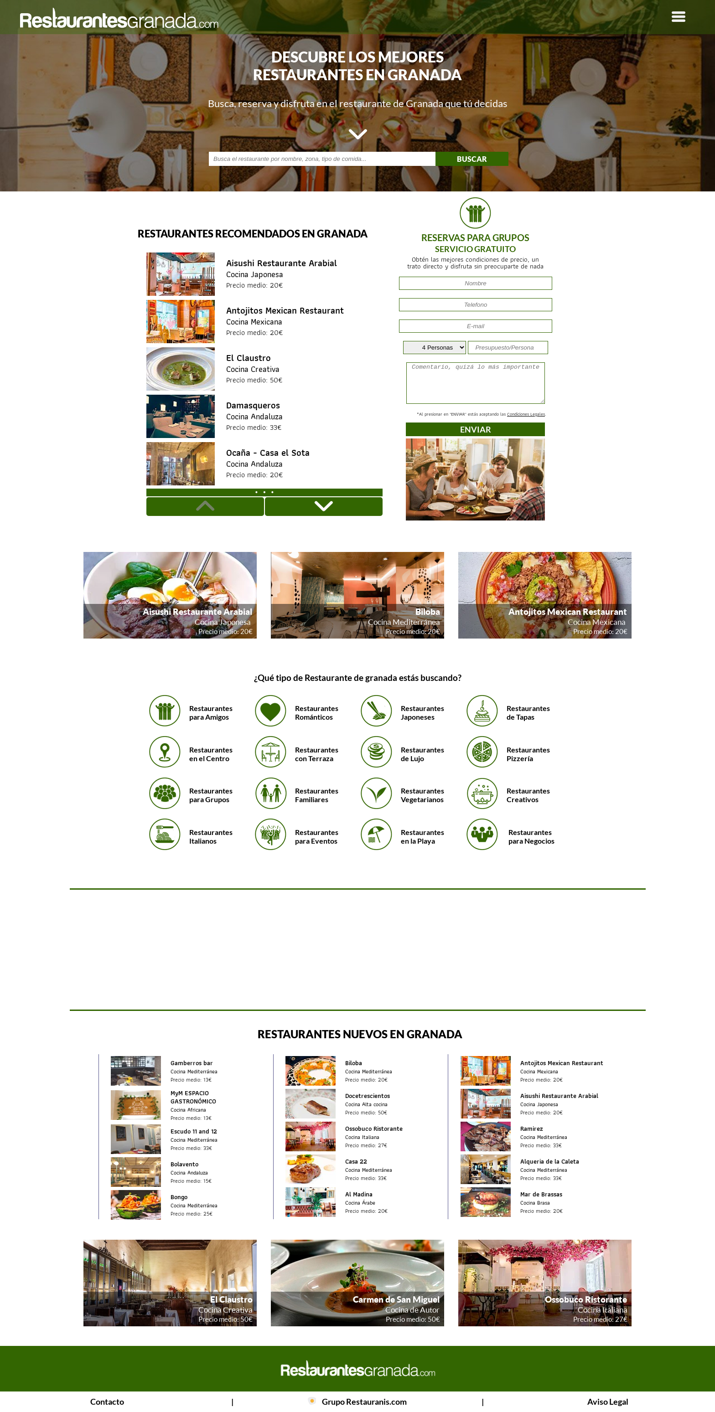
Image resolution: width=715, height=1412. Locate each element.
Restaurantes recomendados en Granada (253, 233)
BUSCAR (472, 159)
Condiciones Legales (526, 414)
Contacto (107, 1402)
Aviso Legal (607, 1402)
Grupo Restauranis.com (364, 1402)
